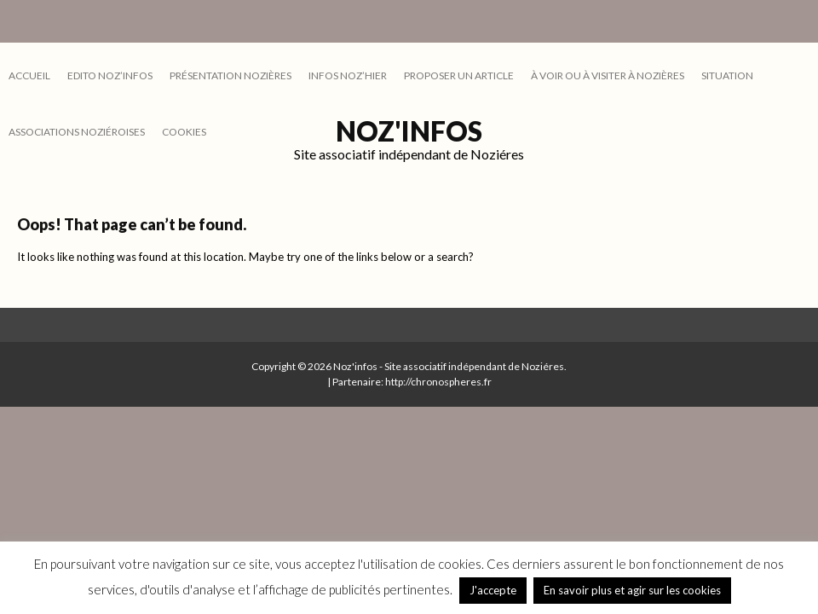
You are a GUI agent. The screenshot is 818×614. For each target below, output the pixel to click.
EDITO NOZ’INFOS (110, 75)
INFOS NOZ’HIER (347, 75)
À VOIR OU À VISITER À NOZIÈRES (607, 75)
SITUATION (727, 75)
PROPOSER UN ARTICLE (459, 75)
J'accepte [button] (492, 590)
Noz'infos (409, 131)
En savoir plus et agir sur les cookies (632, 590)
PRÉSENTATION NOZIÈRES (230, 75)
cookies (184, 131)
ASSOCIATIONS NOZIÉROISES (77, 131)
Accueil (29, 75)
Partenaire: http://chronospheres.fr (412, 381)
